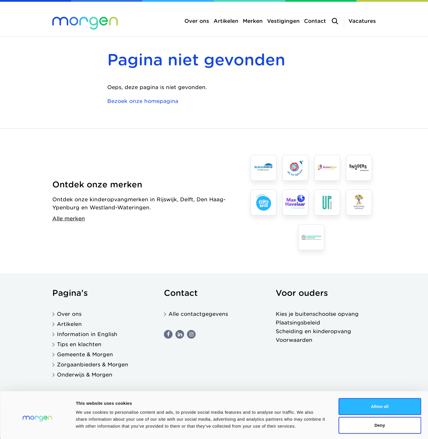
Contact (315, 21)
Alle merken (68, 218)
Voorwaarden (294, 340)
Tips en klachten (79, 344)
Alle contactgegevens (198, 314)
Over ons (196, 21)
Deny (380, 401)
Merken (253, 21)
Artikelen (226, 21)
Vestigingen (283, 21)
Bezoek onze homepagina (142, 101)
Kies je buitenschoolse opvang (317, 314)
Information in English (87, 334)
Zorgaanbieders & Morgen (92, 364)
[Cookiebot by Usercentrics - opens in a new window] (37, 427)
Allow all (380, 381)
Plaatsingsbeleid (298, 323)
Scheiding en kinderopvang (313, 331)
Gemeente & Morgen (85, 354)
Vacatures (362, 21)
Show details (303, 427)
